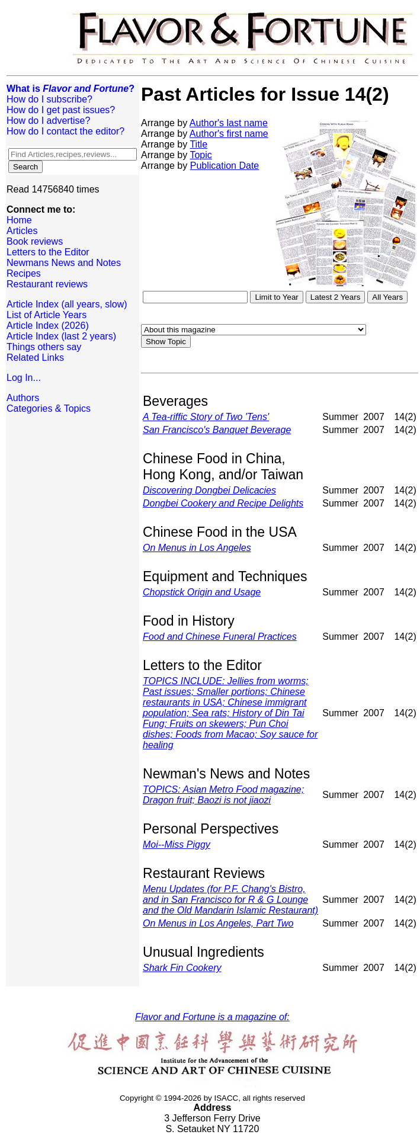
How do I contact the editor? (65, 131)
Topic (200, 155)
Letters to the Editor (48, 252)
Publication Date (224, 166)
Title (198, 144)
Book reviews (35, 241)
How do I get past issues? (61, 110)
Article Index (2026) (48, 325)
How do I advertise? (48, 121)
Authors (23, 398)
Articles (22, 231)
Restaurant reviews (47, 284)
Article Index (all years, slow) (67, 304)
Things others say (44, 347)
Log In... (24, 378)
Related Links (35, 357)
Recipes (24, 273)
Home (19, 220)
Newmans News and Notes (64, 263)
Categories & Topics (49, 408)
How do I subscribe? (49, 99)
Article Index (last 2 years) (61, 336)
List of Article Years (46, 315)
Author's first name (229, 134)
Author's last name (229, 123)
